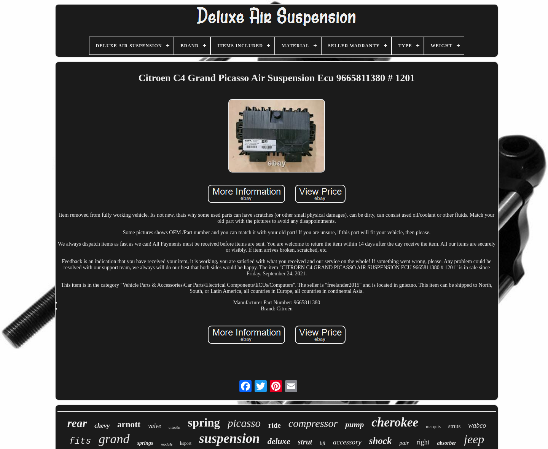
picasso (244, 423)
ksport (185, 443)
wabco (477, 425)
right (422, 442)
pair (404, 443)
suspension (229, 438)
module (167, 444)
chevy (102, 425)
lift (322, 443)
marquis (433, 426)
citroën (174, 427)
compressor (313, 423)
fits (80, 441)
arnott (128, 424)
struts (454, 426)
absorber (446, 443)
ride (274, 425)
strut (305, 442)
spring (204, 422)
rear (77, 423)
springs (145, 443)
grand (114, 439)
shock (380, 441)
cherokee (394, 422)
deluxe (279, 441)
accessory (347, 442)
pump (354, 424)
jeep (474, 439)
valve (154, 426)
